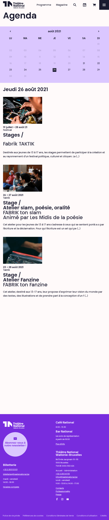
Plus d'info (60, 444)
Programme (44, 5)
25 (40, 70)
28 (84, 70)
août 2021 (49, 31)
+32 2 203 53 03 (10, 470)
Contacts (60, 488)
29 (98, 70)
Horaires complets (11, 487)
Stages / (13, 135)
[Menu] (104, 5)
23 (10, 70)
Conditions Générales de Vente (60, 516)
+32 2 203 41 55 (63, 474)
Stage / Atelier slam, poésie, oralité (36, 206)
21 (84, 63)
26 (54, 70)
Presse (58, 495)
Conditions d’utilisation (87, 516)
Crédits (103, 516)
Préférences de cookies (33, 516)
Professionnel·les (63, 491)
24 (25, 70)
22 (98, 63)
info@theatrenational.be (66, 477)
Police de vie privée (11, 516)
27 (69, 70)
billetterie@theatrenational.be (16, 474)
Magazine (61, 5)
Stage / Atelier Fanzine (21, 278)
